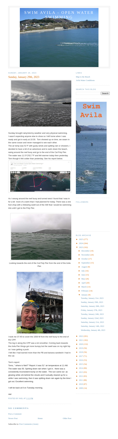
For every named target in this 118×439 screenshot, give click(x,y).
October (84, 259)
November (85, 255)
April (83, 283)
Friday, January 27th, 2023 (91, 310)
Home (40, 418)
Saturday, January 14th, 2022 (92, 326)
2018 (81, 352)
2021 (81, 340)
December (85, 251)
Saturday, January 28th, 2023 (92, 306)
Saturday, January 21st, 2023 (92, 322)
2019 (81, 348)
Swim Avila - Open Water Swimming (59, 14)
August (84, 267)
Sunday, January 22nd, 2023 (92, 318)
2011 (81, 380)
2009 (81, 388)
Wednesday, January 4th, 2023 (93, 330)
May (83, 279)
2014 (81, 368)
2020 (81, 344)
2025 (81, 239)
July (83, 271)
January (84, 295)
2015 (81, 364)
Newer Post (13, 418)
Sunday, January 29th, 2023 (92, 302)
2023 (81, 247)
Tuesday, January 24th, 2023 (92, 314)
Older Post (67, 418)
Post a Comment (15, 414)
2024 (81, 243)
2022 (81, 336)
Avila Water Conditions (85, 80)
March (84, 287)
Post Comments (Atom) (28, 424)
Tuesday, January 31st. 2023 (92, 298)
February (85, 291)
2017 (81, 356)
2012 (81, 376)
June (83, 275)
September (85, 263)
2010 (81, 384)
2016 (81, 360)
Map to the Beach (83, 77)
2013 (81, 372)
